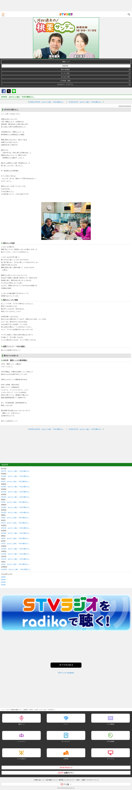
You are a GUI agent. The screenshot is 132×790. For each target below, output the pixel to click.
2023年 (3, 585)
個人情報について (51, 780)
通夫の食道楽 (65, 69)
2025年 (3, 579)
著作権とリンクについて (66, 780)
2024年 (3, 582)
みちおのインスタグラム (65, 84)
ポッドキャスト (66, 741)
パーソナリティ (21, 741)
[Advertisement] (66, 5)
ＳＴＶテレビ (110, 758)
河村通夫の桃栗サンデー (16, 709)
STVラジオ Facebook (66, 673)
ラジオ (7, 709)
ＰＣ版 (66, 784)
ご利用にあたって (38, 780)
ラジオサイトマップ (93, 780)
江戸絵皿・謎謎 (65, 80)
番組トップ (66, 61)
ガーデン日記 (65, 73)
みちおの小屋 (65, 77)
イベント (66, 724)
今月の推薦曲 (110, 741)
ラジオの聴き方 (21, 758)
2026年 (3, 577)
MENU (3, 14)
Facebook (4, 91)
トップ (2, 709)
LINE (14, 91)
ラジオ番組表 (110, 724)
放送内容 (65, 66)
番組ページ (21, 724)
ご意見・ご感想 (80, 780)
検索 (129, 14)
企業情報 (66, 758)
